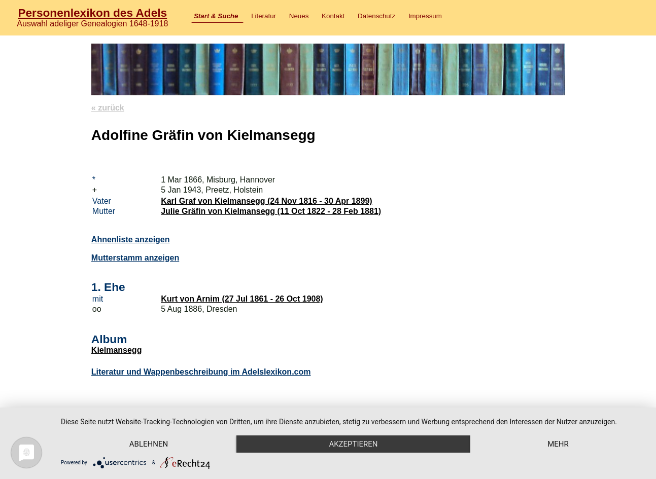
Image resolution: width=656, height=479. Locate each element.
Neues (299, 16)
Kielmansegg (116, 350)
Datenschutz (376, 16)
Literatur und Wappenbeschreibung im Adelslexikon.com (201, 371)
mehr (558, 444)
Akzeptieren (353, 444)
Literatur (263, 16)
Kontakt (333, 16)
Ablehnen (148, 444)
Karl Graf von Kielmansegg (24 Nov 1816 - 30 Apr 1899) (266, 201)
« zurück (107, 107)
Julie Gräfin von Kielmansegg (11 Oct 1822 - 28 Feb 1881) (271, 211)
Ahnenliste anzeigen (130, 239)
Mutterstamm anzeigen (135, 257)
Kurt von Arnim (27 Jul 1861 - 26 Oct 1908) (242, 298)
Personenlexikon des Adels (92, 12)
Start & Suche (216, 16)
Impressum (425, 16)
